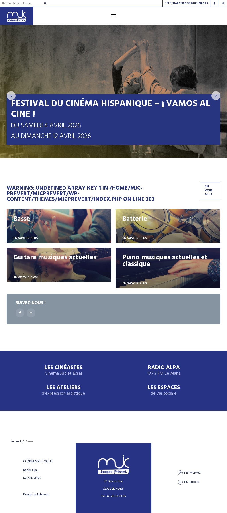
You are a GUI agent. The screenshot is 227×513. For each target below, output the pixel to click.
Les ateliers (63, 390)
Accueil (16, 441)
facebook (188, 482)
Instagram (189, 472)
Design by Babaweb (36, 494)
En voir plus (208, 190)
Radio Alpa (163, 370)
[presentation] (11, 95)
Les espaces (163, 390)
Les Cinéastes (63, 370)
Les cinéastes (32, 477)
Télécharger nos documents (186, 3)
